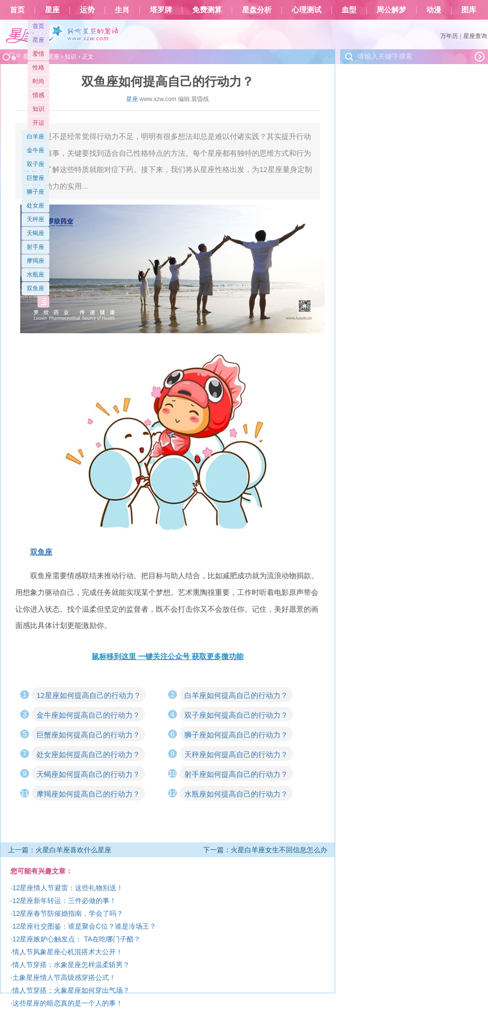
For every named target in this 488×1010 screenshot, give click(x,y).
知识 (38, 108)
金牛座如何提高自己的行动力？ (88, 715)
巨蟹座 (35, 177)
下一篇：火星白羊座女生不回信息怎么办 (265, 850)
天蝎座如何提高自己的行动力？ (88, 774)
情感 (38, 95)
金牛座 (35, 150)
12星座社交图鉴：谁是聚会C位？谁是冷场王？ (84, 926)
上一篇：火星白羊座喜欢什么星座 (59, 850)
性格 (38, 67)
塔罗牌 (161, 10)
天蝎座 (35, 233)
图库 (468, 10)
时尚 (38, 81)
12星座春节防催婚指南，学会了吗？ (68, 913)
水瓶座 (35, 274)
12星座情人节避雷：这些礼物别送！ (68, 888)
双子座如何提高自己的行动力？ (236, 715)
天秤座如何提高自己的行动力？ (236, 754)
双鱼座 (35, 288)
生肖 (122, 10)
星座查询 (475, 36)
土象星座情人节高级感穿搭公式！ (64, 977)
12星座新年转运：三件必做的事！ (64, 901)
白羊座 (35, 136)
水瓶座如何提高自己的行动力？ (236, 794)
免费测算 (207, 10)
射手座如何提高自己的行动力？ (236, 774)
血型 (349, 10)
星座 (52, 10)
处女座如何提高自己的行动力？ (88, 754)
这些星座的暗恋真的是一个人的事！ (67, 1003)
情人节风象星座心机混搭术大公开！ (67, 952)
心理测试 (306, 10)
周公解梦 (391, 10)
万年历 (449, 36)
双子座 (35, 164)
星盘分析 (257, 10)
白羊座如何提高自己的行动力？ (236, 695)
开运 (38, 122)
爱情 (38, 53)
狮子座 (35, 191)
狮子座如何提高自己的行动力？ (236, 735)
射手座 (35, 247)
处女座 (35, 205)
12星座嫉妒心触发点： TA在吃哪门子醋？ (76, 939)
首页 (17, 10)
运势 (87, 10)
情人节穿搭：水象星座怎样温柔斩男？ (71, 965)
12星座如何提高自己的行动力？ (88, 695)
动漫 (433, 10)
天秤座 (35, 219)
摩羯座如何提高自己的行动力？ (88, 794)
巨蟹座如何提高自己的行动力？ (88, 735)
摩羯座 (35, 260)
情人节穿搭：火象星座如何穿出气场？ (71, 990)
